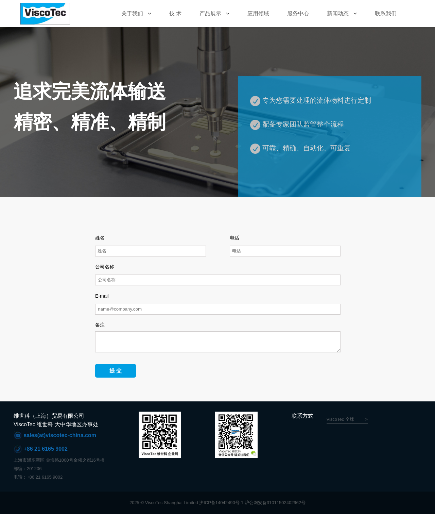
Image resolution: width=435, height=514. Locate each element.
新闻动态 (338, 13)
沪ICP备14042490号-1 (221, 502)
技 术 (175, 13)
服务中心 (298, 13)
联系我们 (386, 13)
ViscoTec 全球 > (347, 419)
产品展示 (210, 13)
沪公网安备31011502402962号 (275, 502)
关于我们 (132, 13)
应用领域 (258, 13)
